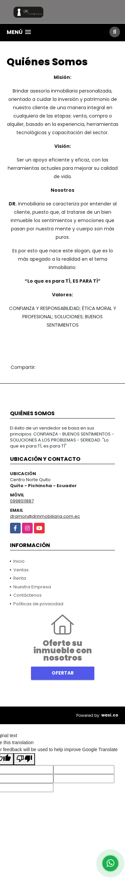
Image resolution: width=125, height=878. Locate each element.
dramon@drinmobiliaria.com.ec (45, 516)
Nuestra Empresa (32, 587)
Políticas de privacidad (38, 604)
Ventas (21, 570)
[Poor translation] (24, 759)
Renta (19, 578)
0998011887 (22, 501)
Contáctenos (27, 595)
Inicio (19, 561)
